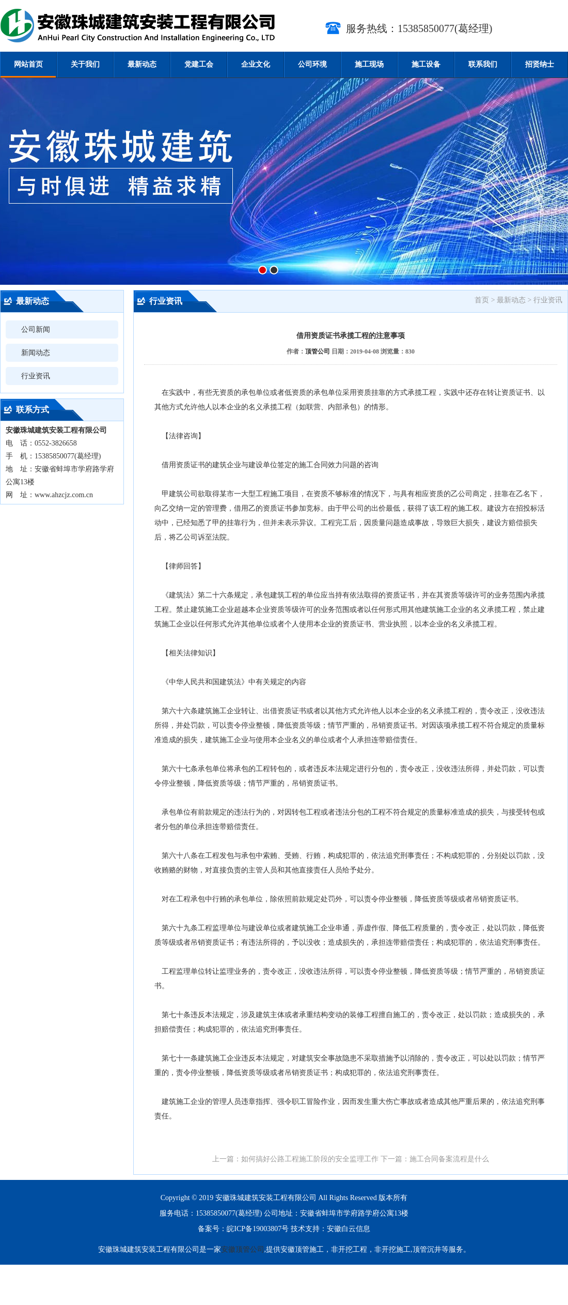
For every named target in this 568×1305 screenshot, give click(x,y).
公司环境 (312, 64)
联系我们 (482, 64)
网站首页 (28, 64)
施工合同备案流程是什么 (449, 1159)
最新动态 (142, 64)
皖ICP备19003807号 (258, 1229)
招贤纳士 (539, 64)
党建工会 (198, 64)
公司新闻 (35, 329)
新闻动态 (35, 353)
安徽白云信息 (348, 1229)
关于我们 (85, 64)
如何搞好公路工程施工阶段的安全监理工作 (309, 1159)
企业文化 (255, 64)
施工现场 (369, 64)
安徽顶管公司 (242, 1249)
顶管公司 (317, 351)
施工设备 (426, 64)
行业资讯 (35, 376)
